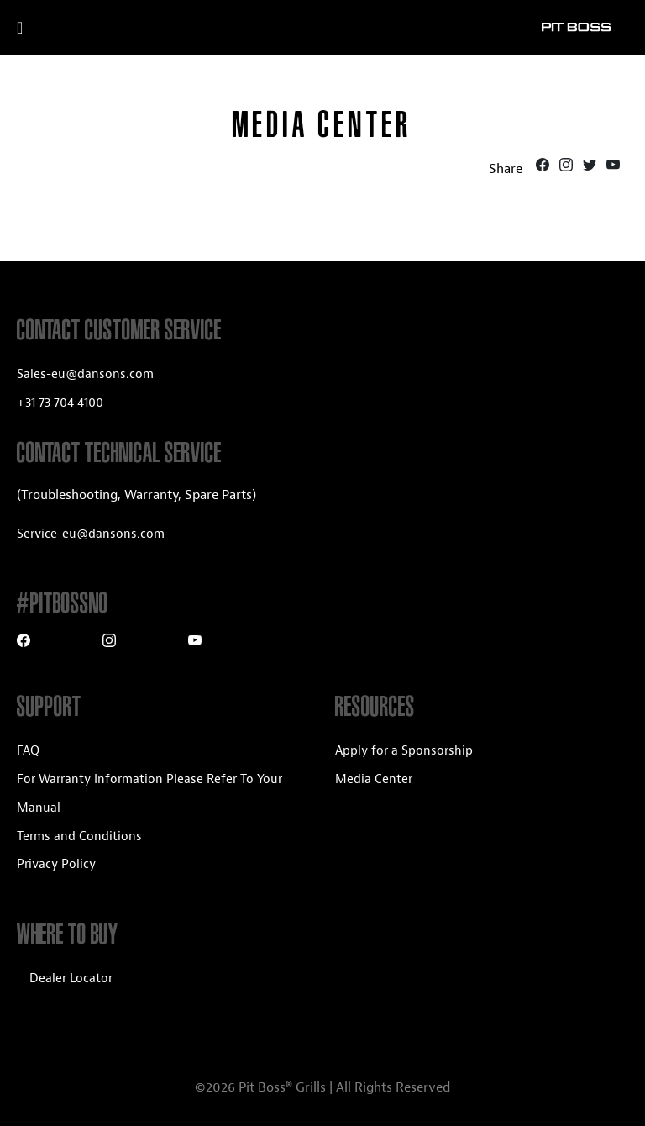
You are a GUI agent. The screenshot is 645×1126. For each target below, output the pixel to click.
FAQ (28, 751)
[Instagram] (567, 167)
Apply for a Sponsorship (404, 751)
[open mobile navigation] (40, 27)
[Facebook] (544, 167)
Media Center (373, 779)
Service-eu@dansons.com (91, 534)
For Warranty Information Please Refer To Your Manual (149, 793)
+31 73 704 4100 (60, 403)
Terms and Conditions (79, 836)
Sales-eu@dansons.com (85, 374)
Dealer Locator (71, 979)
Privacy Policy (56, 864)
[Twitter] (591, 167)
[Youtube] (613, 167)
